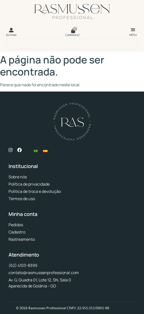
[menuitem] (36, 150)
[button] (133, 29)
